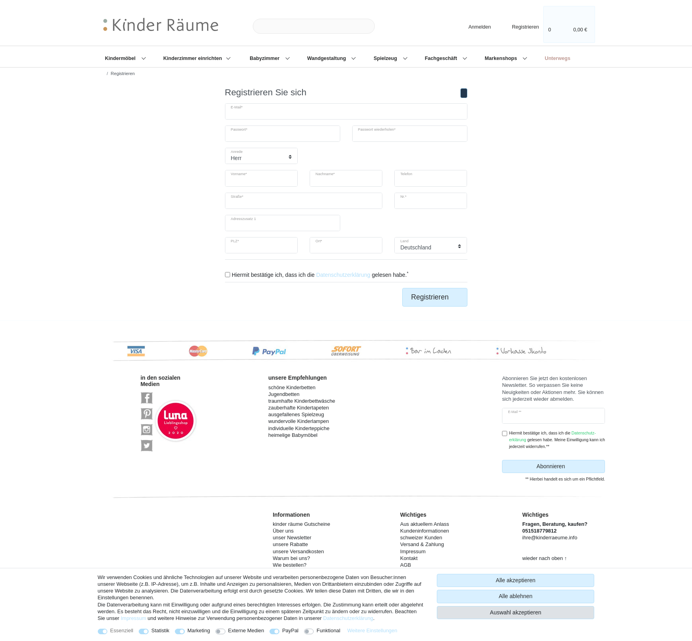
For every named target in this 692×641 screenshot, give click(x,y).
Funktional (328, 630)
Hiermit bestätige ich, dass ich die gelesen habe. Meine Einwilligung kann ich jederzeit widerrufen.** (557, 440)
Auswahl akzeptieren (515, 612)
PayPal (290, 630)
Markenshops (502, 58)
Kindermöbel (121, 58)
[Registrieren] (520, 26)
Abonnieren (568, 466)
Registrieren (434, 297)
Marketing (199, 630)
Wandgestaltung (327, 58)
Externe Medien (246, 630)
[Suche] (387, 26)
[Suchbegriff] (314, 26)
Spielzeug (386, 58)
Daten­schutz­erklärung (348, 618)
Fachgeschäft (442, 58)
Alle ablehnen (516, 596)
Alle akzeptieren (515, 580)
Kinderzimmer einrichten (193, 58)
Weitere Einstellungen (372, 630)
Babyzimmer (265, 58)
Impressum (133, 618)
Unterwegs (557, 58)
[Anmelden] (473, 26)
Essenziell (121, 630)
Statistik (160, 630)
